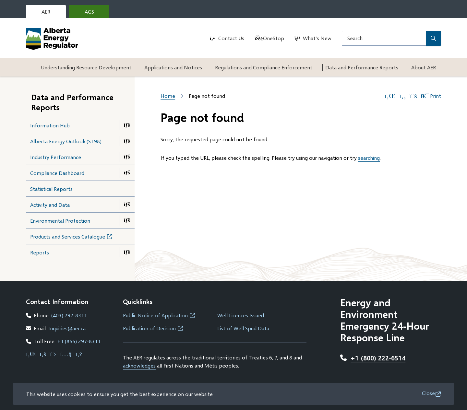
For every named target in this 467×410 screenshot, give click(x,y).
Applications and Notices (173, 67)
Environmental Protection (60, 220)
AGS (94, 13)
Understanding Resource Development (86, 67)
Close (428, 393)
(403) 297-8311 (69, 315)
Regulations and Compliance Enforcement (263, 67)
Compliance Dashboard (57, 173)
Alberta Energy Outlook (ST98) (66, 141)
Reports (39, 252)
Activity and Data (50, 205)
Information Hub (50, 125)
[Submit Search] (433, 38)
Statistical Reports (51, 189)
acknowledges (139, 365)
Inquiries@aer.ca (67, 328)
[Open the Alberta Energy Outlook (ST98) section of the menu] (126, 141)
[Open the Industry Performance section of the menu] (126, 156)
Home (168, 96)
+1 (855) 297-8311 (79, 341)
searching (369, 158)
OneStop (273, 38)
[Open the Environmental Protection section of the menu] (126, 220)
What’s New (317, 38)
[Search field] (384, 38)
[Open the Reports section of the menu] (126, 252)
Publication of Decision (153, 328)
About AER (423, 67)
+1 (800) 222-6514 (378, 358)
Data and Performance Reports (361, 67)
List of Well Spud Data (243, 328)
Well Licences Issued (240, 315)
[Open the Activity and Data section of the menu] (126, 204)
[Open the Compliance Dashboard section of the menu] (126, 172)
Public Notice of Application (159, 315)
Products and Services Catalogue (77, 238)
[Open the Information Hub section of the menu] (126, 125)
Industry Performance (55, 157)
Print (431, 96)
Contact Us (231, 38)
